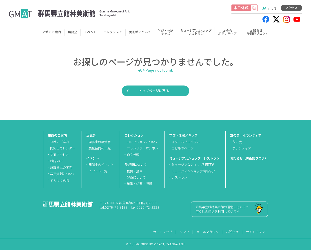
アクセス (291, 7)
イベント (90, 32)
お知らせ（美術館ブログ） (256, 32)
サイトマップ (162, 231)
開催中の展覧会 (100, 141)
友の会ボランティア (227, 32)
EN (273, 8)
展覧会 (72, 32)
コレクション (112, 32)
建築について (136, 177)
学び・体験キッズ (165, 32)
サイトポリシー (257, 231)
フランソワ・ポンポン (142, 148)
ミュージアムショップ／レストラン (194, 158)
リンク (184, 231)
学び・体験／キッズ (183, 135)
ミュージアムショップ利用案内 (193, 164)
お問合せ (232, 231)
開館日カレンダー (62, 148)
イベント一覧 (98, 171)
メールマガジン (207, 231)
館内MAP (56, 160)
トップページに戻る (154, 90)
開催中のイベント (101, 164)
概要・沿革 (134, 171)
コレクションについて (142, 141)
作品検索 (133, 154)
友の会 (237, 141)
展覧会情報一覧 (100, 148)
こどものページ (182, 148)
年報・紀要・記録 (139, 183)
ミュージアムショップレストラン (195, 32)
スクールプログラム (185, 141)
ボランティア (241, 148)
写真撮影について (62, 173)
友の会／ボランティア (245, 135)
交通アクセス (59, 154)
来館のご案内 (51, 32)
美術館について (140, 32)
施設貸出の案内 (61, 167)
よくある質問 (59, 180)
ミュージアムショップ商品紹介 (193, 171)
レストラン (179, 177)
